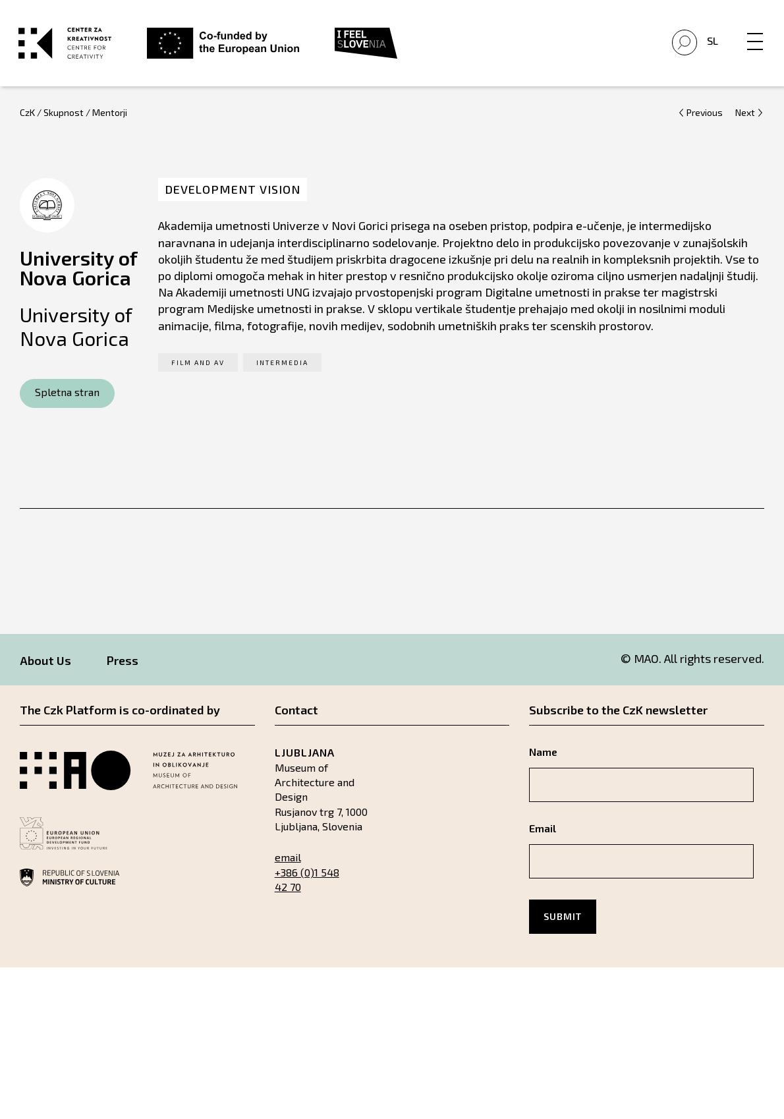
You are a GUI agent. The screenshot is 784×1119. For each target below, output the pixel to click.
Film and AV (198, 368)
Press (122, 665)
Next (745, 117)
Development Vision (232, 195)
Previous (704, 117)
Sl (711, 44)
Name (543, 757)
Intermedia (282, 368)
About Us (45, 665)
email (288, 863)
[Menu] (753, 31)
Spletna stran (67, 397)
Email (542, 833)
